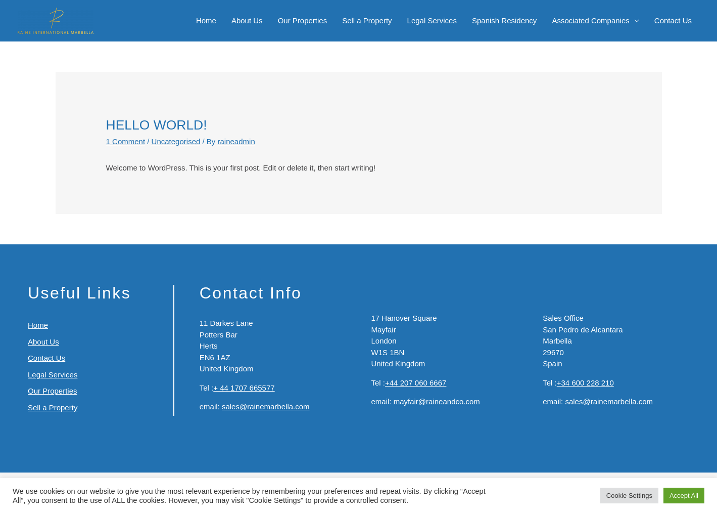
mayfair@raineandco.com (437, 401)
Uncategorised (176, 141)
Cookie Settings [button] (629, 495)
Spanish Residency (504, 20)
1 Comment (126, 141)
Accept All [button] (684, 495)
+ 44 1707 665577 (243, 387)
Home (206, 20)
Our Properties (302, 20)
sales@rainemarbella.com (266, 406)
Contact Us (673, 20)
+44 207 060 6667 (415, 382)
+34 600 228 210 (585, 382)
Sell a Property (367, 20)
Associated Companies (590, 20)
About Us (247, 20)
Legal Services (432, 20)
